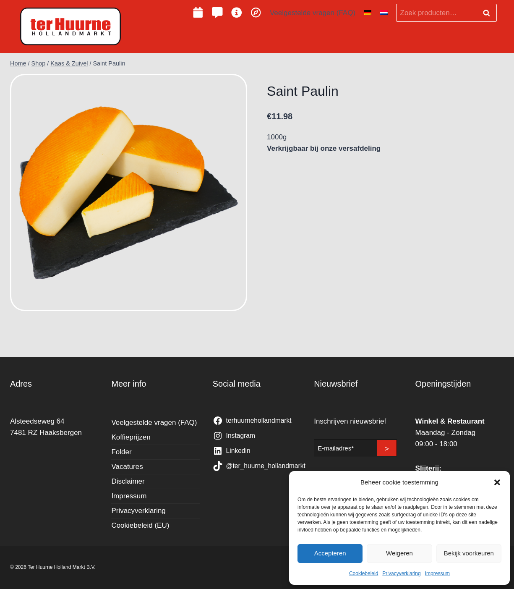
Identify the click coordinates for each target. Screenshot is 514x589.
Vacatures (127, 467)
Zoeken (489, 13)
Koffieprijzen (130, 437)
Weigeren (399, 553)
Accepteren (330, 553)
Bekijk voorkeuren (469, 553)
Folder (121, 452)
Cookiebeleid (363, 573)
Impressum (437, 573)
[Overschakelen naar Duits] (368, 13)
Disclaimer (127, 481)
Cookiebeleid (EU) (140, 525)
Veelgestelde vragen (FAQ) (312, 13)
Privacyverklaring (401, 573)
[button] (497, 482)
